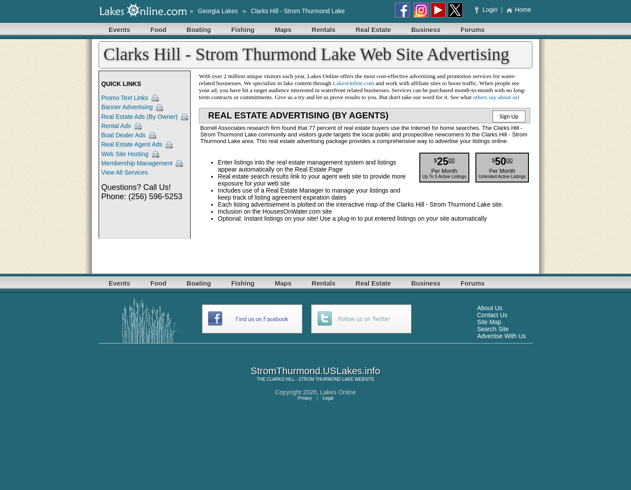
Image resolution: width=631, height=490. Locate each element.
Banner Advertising (127, 107)
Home (518, 9)
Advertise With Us (501, 336)
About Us (490, 307)
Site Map (489, 321)
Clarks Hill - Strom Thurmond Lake (297, 10)
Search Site (493, 329)
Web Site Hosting (125, 153)
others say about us (495, 97)
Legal (328, 398)
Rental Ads (116, 125)
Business (425, 29)
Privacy (305, 398)
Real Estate (373, 29)
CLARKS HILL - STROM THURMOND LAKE (310, 379)
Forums (473, 29)
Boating (199, 29)
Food (158, 29)
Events (119, 29)
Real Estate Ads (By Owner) (139, 116)
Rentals (323, 29)
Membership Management (137, 163)
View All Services (124, 172)
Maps (283, 29)
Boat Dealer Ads (123, 135)
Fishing (243, 29)
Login (487, 9)
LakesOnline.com (353, 83)
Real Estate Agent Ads (131, 144)
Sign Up (509, 116)
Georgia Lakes (218, 10)
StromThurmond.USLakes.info (315, 370)
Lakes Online (338, 392)
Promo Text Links (124, 97)
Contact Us (492, 314)
